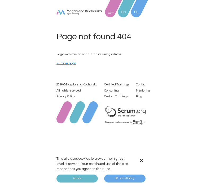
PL (136, 12)
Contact (141, 84)
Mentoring (143, 90)
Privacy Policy (65, 96)
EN (123, 12)
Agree (77, 178)
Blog (139, 96)
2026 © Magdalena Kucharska (77, 84)
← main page (66, 63)
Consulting (111, 90)
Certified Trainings (116, 84)
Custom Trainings (116, 96)
